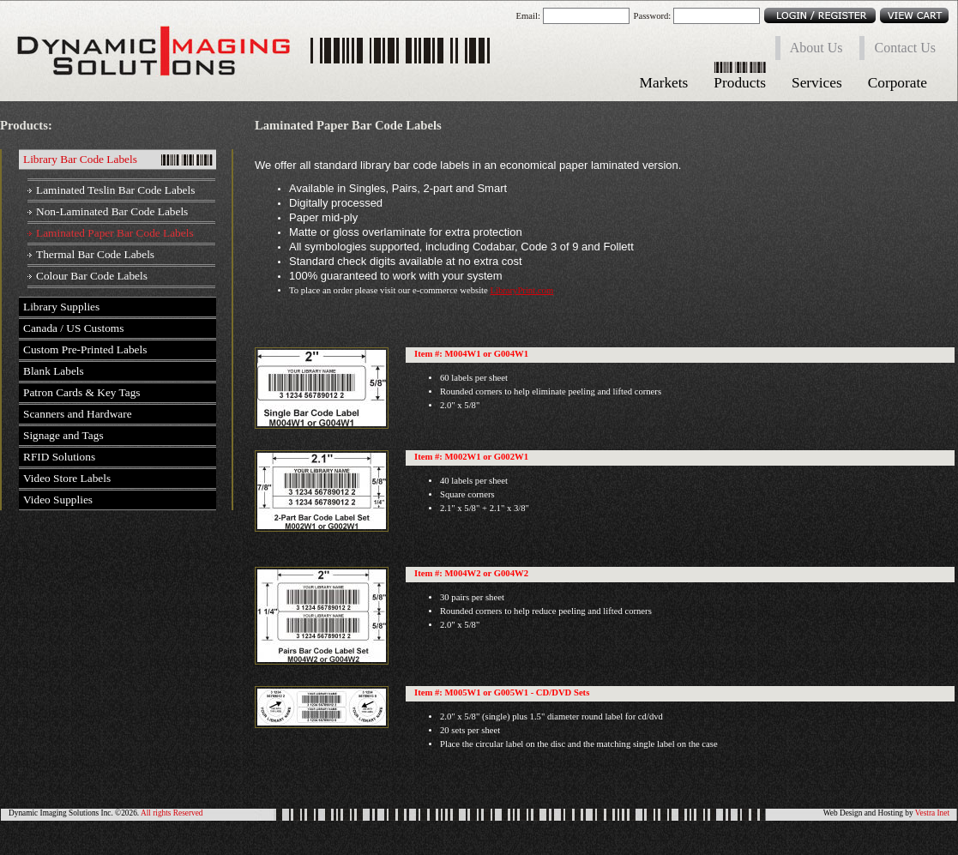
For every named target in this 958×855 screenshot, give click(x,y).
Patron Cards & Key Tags (82, 392)
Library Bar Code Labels (80, 159)
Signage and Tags (63, 435)
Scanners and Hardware (77, 413)
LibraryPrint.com (521, 290)
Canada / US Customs (73, 328)
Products (740, 83)
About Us (816, 47)
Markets (664, 83)
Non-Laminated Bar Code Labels (112, 211)
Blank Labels (53, 370)
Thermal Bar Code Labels (95, 254)
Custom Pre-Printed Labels (85, 349)
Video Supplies (58, 499)
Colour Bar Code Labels (92, 275)
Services (817, 83)
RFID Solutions (59, 456)
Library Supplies (61, 306)
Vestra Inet (932, 813)
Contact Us (905, 47)
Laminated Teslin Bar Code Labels (115, 190)
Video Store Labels (67, 478)
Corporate (897, 83)
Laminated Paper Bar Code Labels (115, 232)
